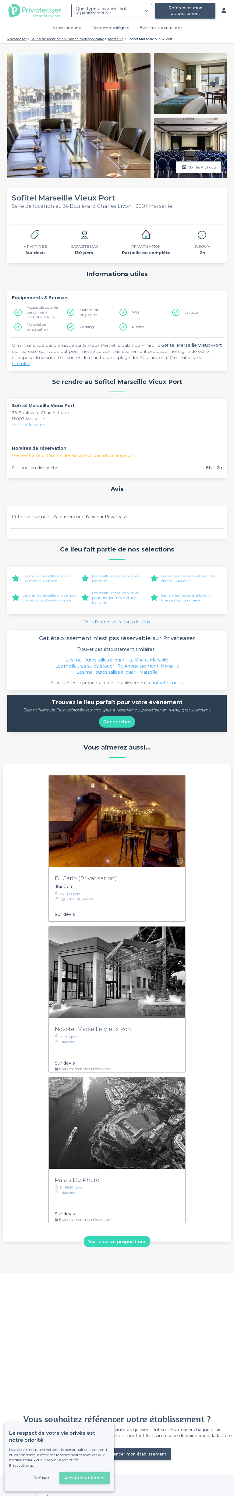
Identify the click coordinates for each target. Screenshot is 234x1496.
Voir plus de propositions (117, 1241)
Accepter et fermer (84, 1477)
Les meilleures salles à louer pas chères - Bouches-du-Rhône (49, 597)
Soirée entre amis (67, 27)
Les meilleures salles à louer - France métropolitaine (185, 597)
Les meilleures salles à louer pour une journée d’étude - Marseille (115, 597)
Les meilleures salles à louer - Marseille (117, 672)
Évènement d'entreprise (161, 27)
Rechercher (117, 722)
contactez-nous (166, 683)
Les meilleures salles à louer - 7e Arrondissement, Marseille (117, 666)
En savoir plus (21, 1465)
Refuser (41, 1477)
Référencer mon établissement (185, 10)
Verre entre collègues (111, 27)
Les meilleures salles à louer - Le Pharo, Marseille (117, 660)
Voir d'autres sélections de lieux (117, 622)
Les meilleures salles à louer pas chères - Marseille (188, 578)
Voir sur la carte (28, 424)
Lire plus (21, 363)
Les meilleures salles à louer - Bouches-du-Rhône (47, 578)
